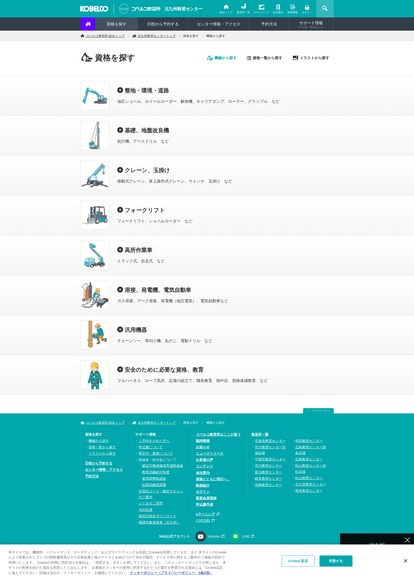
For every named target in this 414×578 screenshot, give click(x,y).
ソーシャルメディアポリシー (227, 550)
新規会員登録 (206, 498)
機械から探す (225, 58)
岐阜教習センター (268, 479)
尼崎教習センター (268, 485)
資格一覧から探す (267, 58)
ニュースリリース (209, 453)
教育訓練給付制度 (156, 472)
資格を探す (116, 24)
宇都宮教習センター (270, 459)
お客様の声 (204, 460)
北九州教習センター (183, 9)
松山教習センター (309, 478)
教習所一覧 (243, 12)
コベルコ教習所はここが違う (218, 434)
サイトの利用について (277, 550)
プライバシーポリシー (178, 550)
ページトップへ (320, 410)
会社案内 (278, 12)
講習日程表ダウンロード (157, 516)
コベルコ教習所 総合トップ (105, 36)
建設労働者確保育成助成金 (162, 466)
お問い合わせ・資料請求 (133, 550)
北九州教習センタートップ (157, 36)
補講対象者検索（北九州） (159, 522)
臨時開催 (203, 441)
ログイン (307, 12)
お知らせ (203, 447)
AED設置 (146, 510)
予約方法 (269, 24)
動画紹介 (203, 485)
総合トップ (226, 12)
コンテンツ (204, 466)
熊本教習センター (309, 491)
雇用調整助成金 (154, 479)
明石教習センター (309, 441)
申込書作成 (204, 504)
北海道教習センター (270, 441)
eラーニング (261, 12)
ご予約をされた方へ (154, 441)
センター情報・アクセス (219, 24)
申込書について (151, 447)
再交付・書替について (156, 453)
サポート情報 (311, 25)
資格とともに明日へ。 (213, 479)
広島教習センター (309, 459)
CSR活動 (203, 521)
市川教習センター (268, 466)
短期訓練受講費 (154, 485)
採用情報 (292, 12)
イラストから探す (314, 58)
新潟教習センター (268, 472)
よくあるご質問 (151, 503)
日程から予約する (163, 24)
